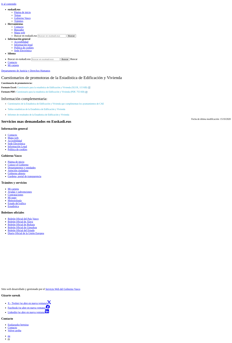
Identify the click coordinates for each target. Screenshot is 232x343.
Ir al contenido (8, 4)
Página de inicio (22, 12)
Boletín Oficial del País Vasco (23, 218)
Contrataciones (15, 194)
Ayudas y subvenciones (20, 191)
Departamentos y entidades (22, 167)
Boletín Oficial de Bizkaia (21, 224)
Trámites (18, 21)
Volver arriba (14, 330)
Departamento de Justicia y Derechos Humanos (25, 70)
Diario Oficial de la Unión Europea (26, 233)
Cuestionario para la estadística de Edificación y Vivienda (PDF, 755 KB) (52, 91)
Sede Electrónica (23, 50)
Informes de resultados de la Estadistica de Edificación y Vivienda (38, 114)
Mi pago (12, 197)
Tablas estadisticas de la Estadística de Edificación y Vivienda (36, 109)
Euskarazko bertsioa (18, 324)
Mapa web (19, 32)
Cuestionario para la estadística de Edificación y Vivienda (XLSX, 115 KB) (54, 87)
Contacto (19, 26)
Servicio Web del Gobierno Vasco (62, 289)
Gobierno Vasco (22, 18)
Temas (17, 15)
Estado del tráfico (17, 203)
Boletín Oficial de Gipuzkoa (22, 227)
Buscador (19, 29)
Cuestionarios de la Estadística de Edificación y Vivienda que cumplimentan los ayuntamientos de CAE (56, 103)
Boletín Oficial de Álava (20, 221)
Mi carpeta (13, 65)
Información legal (23, 44)
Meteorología (15, 200)
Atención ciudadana (18, 170)
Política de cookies (24, 47)
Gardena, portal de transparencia (24, 176)
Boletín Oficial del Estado (21, 230)
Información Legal (17, 146)
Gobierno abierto (16, 173)
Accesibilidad (21, 41)
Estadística (13, 206)
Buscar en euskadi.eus (25, 35)
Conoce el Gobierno (18, 164)
